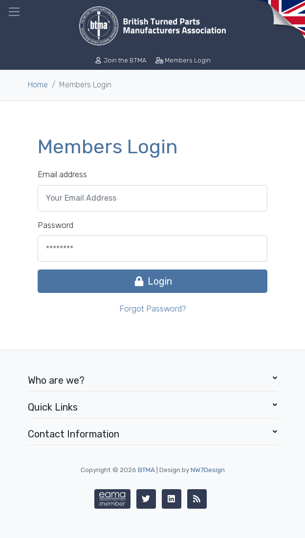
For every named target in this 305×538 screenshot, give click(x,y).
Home (38, 84)
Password (55, 225)
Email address (62, 174)
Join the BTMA (121, 60)
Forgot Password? (152, 308)
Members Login (183, 60)
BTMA (146, 470)
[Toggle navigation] (14, 11)
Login (152, 281)
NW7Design (208, 470)
